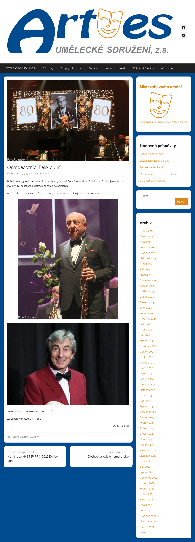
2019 (167, 122)
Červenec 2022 (148, 477)
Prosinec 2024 (148, 318)
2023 (142, 122)
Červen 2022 (147, 483)
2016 (184, 122)
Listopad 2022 (148, 455)
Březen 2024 (147, 367)
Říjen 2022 (146, 461)
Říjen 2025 (146, 263)
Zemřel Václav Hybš (151, 167)
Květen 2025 (147, 291)
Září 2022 (145, 466)
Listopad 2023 (148, 389)
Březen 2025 (147, 302)
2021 (154, 122)
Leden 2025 (147, 313)
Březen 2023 (147, 433)
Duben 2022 (147, 493)
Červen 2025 (147, 285)
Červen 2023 (147, 417)
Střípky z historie (71, 68)
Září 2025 (145, 269)
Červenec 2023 (148, 411)
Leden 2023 (147, 444)
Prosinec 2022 (148, 450)
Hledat (144, 195)
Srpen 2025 (146, 274)
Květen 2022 (147, 488)
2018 (173, 122)
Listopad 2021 (148, 521)
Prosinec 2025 (148, 252)
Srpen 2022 (146, 472)
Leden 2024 (147, 378)
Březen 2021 (147, 526)
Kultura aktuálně (115, 68)
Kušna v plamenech (151, 153)
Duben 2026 (147, 231)
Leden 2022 (147, 510)
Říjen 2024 (146, 329)
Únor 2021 (145, 532)
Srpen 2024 (146, 340)
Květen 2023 (147, 422)
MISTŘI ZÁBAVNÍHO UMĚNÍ (19, 68)
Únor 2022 (146, 504)
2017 (178, 122)
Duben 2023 (147, 428)
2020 (161, 122)
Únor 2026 (146, 241)
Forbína (93, 68)
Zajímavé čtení (143, 68)
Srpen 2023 (146, 406)
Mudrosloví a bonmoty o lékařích (159, 174)
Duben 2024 (147, 362)
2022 (148, 122)
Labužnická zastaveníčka (154, 160)
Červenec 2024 (148, 346)
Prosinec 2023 (148, 384)
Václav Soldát (42, 173)
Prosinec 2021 (148, 515)
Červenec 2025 (148, 280)
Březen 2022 (147, 499)
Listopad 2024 (148, 324)
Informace (167, 68)
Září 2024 (145, 335)
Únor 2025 (146, 307)
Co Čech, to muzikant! (152, 180)
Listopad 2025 (148, 258)
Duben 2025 (147, 296)
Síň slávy (48, 68)
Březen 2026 (147, 236)
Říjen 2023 (146, 395)
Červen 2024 (147, 351)
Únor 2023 (146, 439)
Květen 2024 (147, 357)
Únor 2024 (146, 373)
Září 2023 (145, 400)
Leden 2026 (147, 247)
